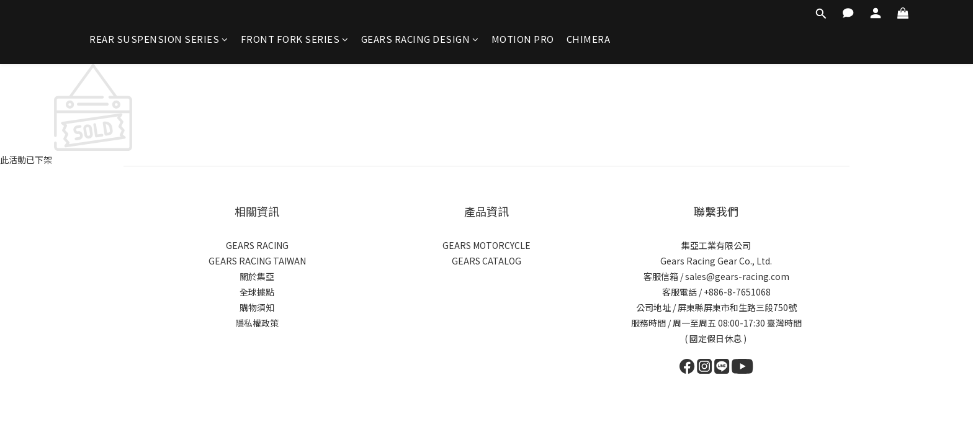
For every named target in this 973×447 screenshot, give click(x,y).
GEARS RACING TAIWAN (257, 261)
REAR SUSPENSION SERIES (158, 38)
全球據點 (257, 292)
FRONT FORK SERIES (295, 38)
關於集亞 (257, 276)
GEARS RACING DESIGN (420, 38)
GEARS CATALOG (486, 261)
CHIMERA (589, 38)
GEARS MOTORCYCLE (486, 245)
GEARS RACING (257, 245)
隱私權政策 (257, 323)
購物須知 (257, 307)
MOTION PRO (522, 38)
